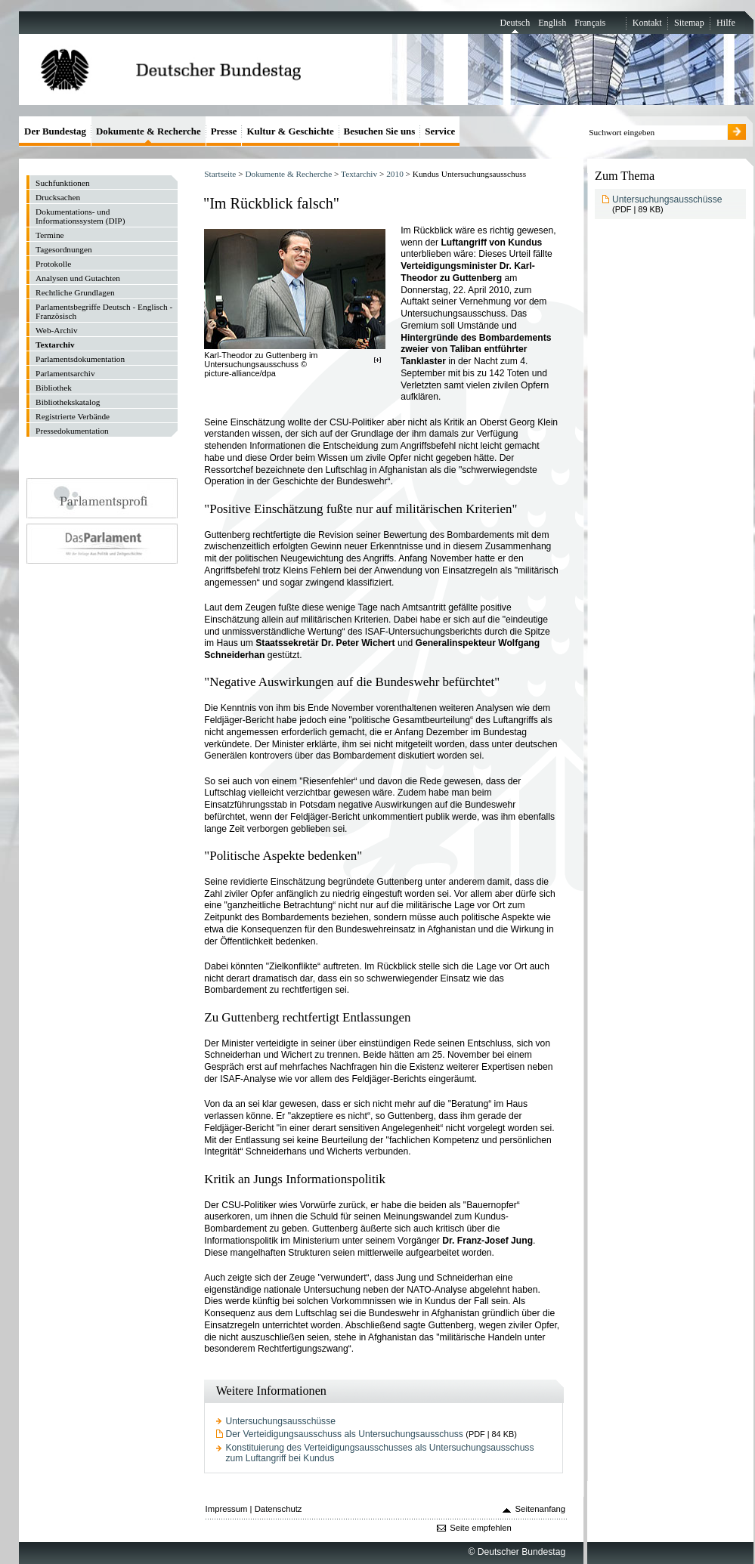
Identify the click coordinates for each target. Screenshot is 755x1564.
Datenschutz (278, 1508)
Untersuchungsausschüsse (281, 1421)
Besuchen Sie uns (380, 131)
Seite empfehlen (481, 1527)
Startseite (220, 173)
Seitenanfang (540, 1508)
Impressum (227, 1508)
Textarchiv (359, 173)
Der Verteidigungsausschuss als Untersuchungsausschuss (344, 1434)
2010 (395, 173)
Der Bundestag (55, 131)
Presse (224, 131)
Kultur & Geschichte (289, 131)
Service (440, 131)
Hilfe (725, 22)
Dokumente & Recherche (288, 173)
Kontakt (647, 22)
